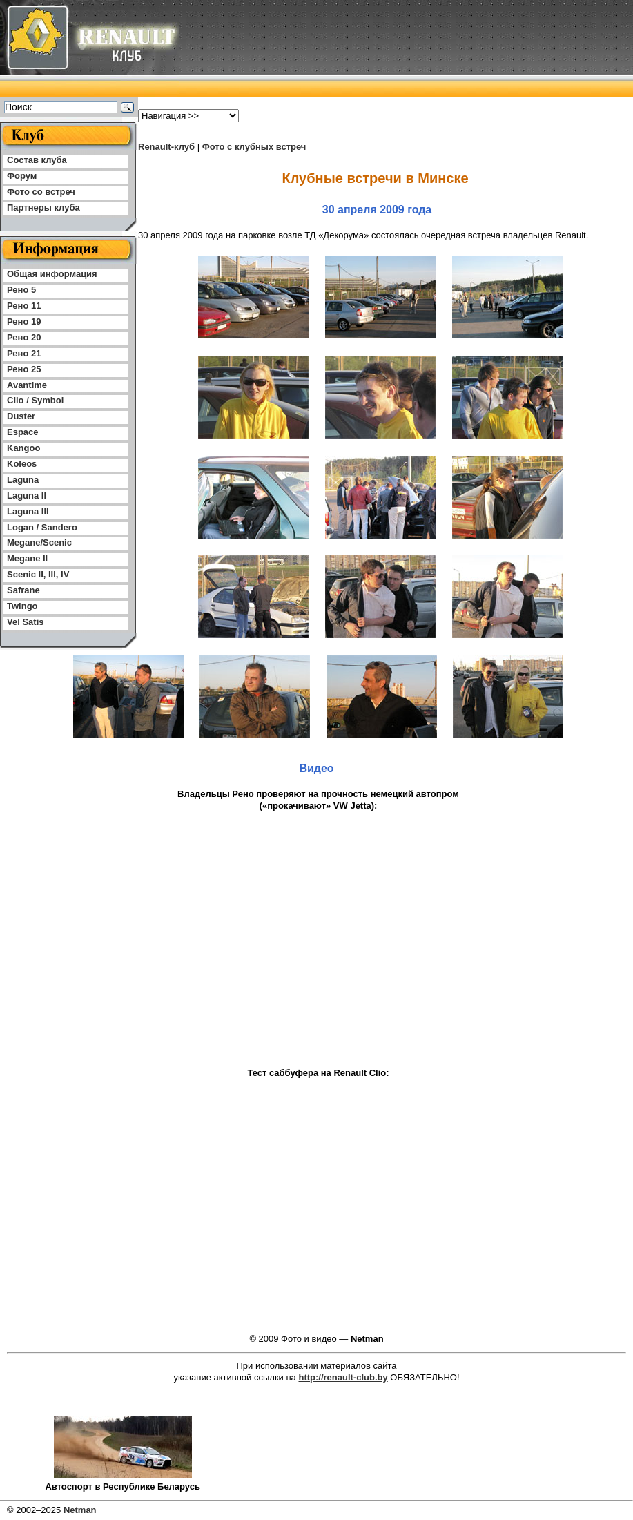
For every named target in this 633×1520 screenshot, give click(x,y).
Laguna (23, 479)
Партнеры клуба (43, 207)
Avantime (27, 385)
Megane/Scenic (39, 542)
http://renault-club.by (342, 1377)
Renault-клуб (166, 147)
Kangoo (23, 448)
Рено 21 (24, 353)
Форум (22, 176)
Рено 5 (21, 290)
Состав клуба (37, 160)
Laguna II (26, 495)
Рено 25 (24, 369)
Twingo (22, 606)
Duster (21, 416)
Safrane (23, 590)
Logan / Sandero (42, 527)
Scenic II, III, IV (38, 574)
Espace (23, 432)
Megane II (27, 558)
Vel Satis (25, 622)
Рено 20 (24, 337)
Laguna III (28, 511)
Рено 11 (24, 305)
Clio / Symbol (35, 400)
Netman (80, 1510)
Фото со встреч (41, 191)
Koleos (22, 464)
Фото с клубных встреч (254, 147)
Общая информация (52, 274)
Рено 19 (24, 321)
